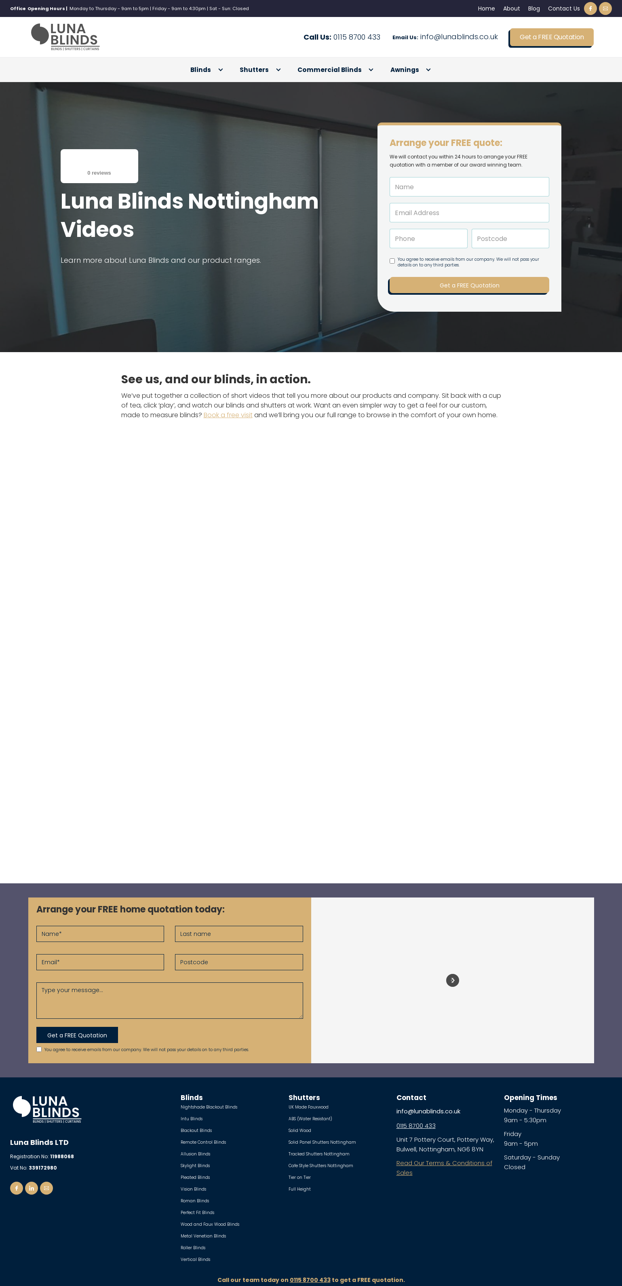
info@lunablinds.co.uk (445, 37)
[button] (207, 70)
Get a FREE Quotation (552, 37)
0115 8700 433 (342, 37)
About (511, 8)
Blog (534, 8)
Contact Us (564, 8)
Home (486, 8)
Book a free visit (228, 415)
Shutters (254, 70)
